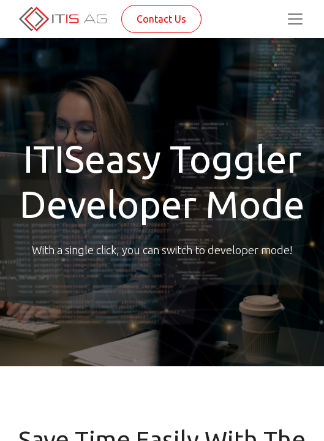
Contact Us (161, 18)
